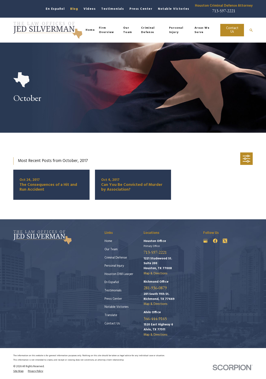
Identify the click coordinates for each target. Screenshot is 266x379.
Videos (90, 8)
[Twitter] (225, 241)
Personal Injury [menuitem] (176, 30)
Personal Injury (114, 265)
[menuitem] (18, 371)
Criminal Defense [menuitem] (148, 30)
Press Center (140, 8)
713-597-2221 (223, 10)
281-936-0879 (155, 288)
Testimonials (112, 8)
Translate (111, 315)
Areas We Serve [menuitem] (202, 30)
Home (108, 241)
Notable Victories (173, 8)
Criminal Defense (116, 257)
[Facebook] (215, 241)
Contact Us (232, 29)
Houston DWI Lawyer (119, 274)
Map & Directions (155, 273)
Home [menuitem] (90, 30)
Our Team (111, 249)
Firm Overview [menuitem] (106, 30)
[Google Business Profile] (205, 241)
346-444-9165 (155, 318)
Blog (74, 8)
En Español (55, 8)
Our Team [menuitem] (127, 30)
